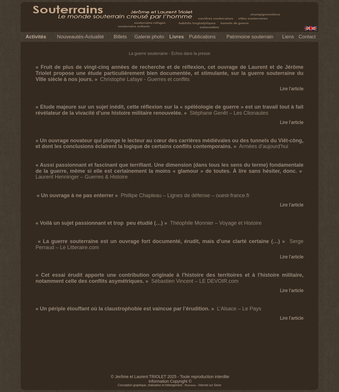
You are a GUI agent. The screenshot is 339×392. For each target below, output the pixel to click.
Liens (288, 36)
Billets (120, 36)
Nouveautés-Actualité (80, 36)
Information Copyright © (170, 381)
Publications (202, 36)
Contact (307, 36)
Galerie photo (149, 36)
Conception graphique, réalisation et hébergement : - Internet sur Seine (169, 385)
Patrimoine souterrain (250, 36)
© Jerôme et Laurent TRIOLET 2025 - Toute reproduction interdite (170, 376)
